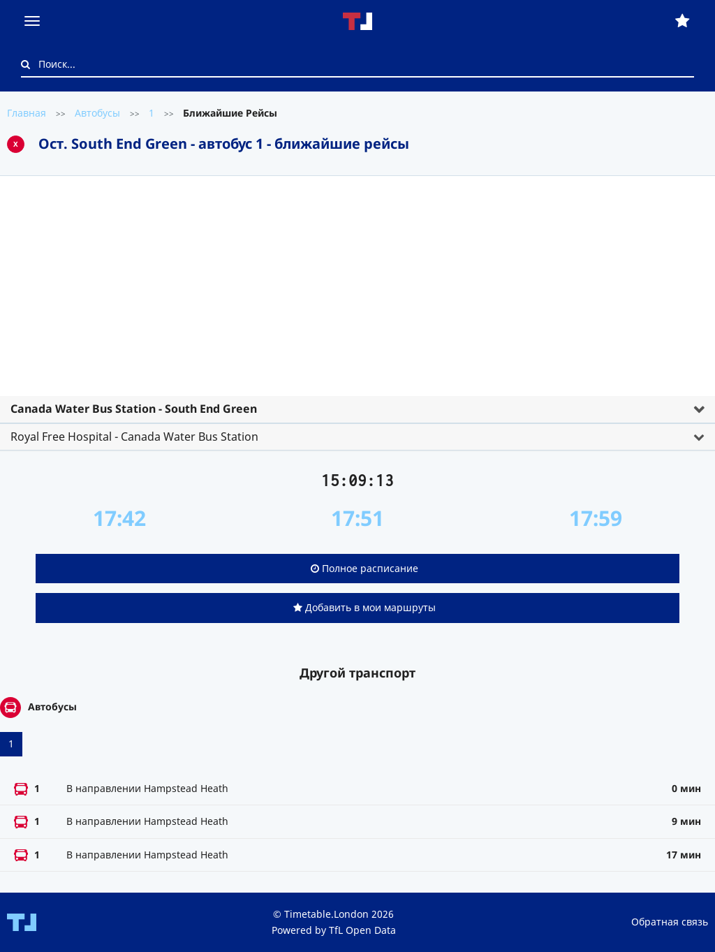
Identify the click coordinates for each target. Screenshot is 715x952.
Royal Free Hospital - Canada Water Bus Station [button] (134, 436)
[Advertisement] (357, 291)
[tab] (357, 308)
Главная (26, 112)
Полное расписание (364, 568)
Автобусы (97, 112)
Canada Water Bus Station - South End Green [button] (133, 408)
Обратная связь (669, 921)
